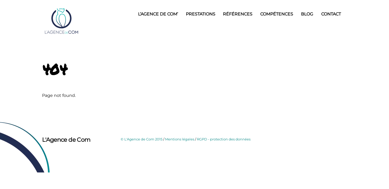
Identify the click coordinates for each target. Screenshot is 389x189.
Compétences (276, 14)
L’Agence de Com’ (158, 14)
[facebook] (47, 152)
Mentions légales (179, 139)
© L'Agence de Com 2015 (141, 139)
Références (237, 14)
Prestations (200, 14)
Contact (331, 14)
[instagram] (60, 152)
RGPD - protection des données (223, 139)
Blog (307, 14)
